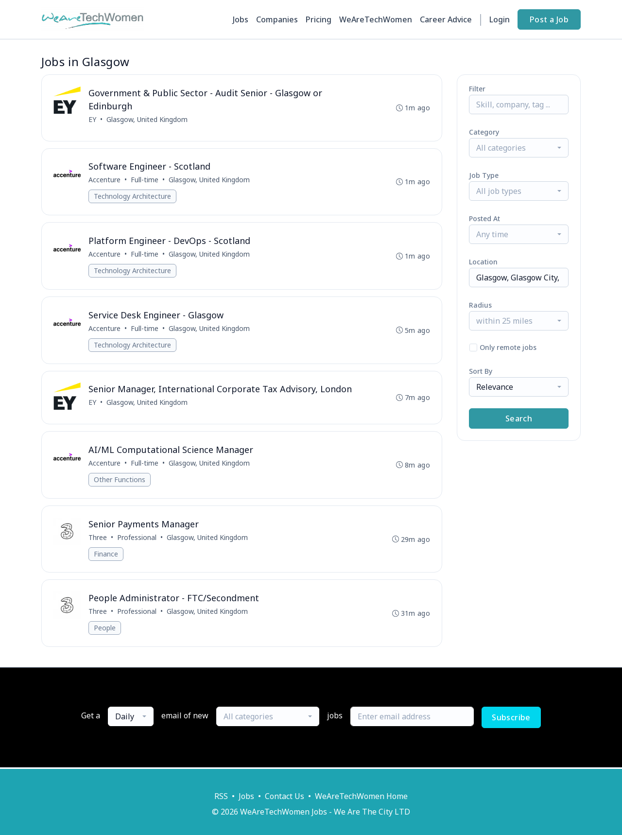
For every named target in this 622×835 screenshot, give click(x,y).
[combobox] (519, 147)
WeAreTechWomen (375, 19)
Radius (480, 305)
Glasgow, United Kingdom (147, 119)
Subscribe (511, 718)
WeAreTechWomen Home (361, 796)
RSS (221, 796)
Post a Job (549, 19)
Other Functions (119, 480)
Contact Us (284, 796)
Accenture (104, 180)
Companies (277, 19)
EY (92, 119)
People (105, 629)
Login (499, 19)
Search (518, 418)
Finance (106, 554)
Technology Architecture (132, 196)
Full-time (144, 180)
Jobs (240, 19)
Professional (136, 538)
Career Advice (446, 19)
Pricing (318, 19)
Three (97, 538)
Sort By (480, 371)
